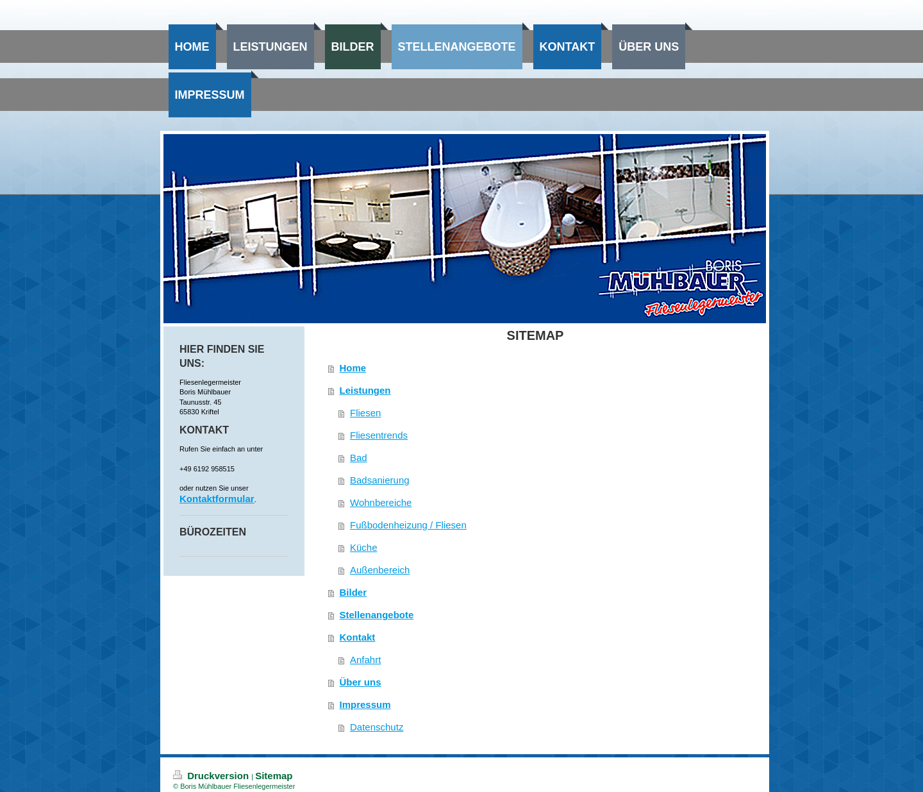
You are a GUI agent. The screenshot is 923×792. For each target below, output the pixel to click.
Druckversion (212, 775)
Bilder (353, 592)
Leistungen (365, 390)
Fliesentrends (379, 435)
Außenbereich (380, 569)
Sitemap (273, 775)
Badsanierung (380, 480)
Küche (364, 547)
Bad (358, 457)
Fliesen (365, 412)
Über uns (360, 682)
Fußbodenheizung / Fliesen (408, 524)
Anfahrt (365, 659)
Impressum (365, 704)
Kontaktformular (216, 498)
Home (353, 367)
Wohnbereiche (381, 502)
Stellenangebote (377, 614)
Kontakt (358, 637)
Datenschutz (376, 726)
